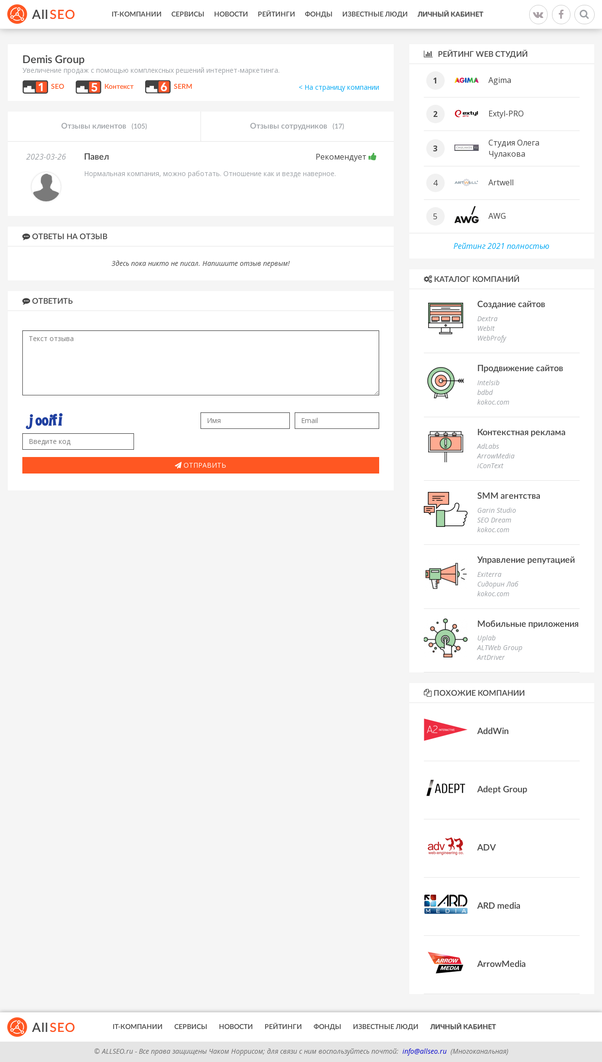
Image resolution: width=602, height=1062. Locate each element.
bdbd (485, 392)
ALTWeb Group (499, 647)
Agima (499, 80)
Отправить (200, 465)
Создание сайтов (511, 304)
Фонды (319, 14)
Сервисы (187, 14)
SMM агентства (508, 496)
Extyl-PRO (506, 113)
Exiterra (489, 574)
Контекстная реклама (521, 432)
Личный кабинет (450, 14)
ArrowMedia (496, 455)
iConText (490, 465)
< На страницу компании (339, 87)
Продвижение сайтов (520, 368)
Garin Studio (496, 510)
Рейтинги (276, 14)
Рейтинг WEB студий (476, 54)
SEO (57, 86)
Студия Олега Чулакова (513, 148)
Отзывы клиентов (104, 126)
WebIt (486, 328)
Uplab (486, 637)
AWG (497, 216)
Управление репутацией (526, 560)
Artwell (501, 182)
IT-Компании (137, 14)
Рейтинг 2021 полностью (501, 246)
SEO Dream (494, 519)
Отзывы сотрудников (297, 126)
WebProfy (491, 338)
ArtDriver (491, 657)
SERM (183, 86)
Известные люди (375, 14)
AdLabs (488, 446)
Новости (231, 14)
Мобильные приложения (528, 624)
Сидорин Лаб (497, 583)
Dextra (487, 318)
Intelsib (488, 382)
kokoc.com (493, 402)
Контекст (119, 86)
